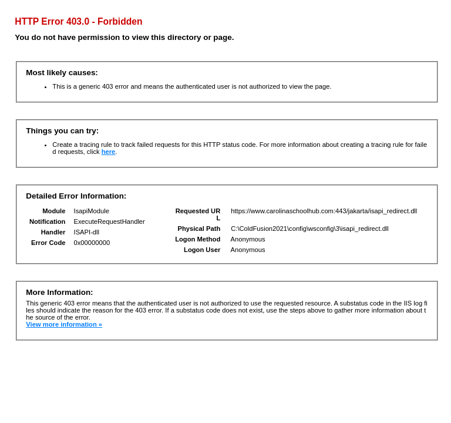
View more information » (64, 324)
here (109, 151)
